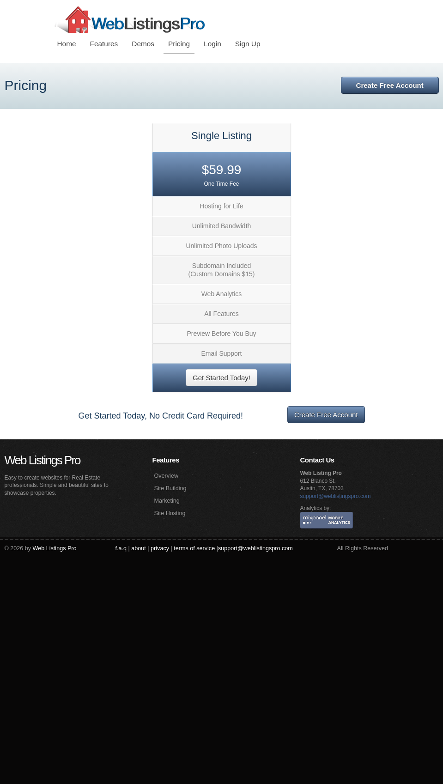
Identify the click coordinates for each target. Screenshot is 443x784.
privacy (160, 548)
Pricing (179, 44)
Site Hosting (170, 513)
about (138, 548)
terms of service (194, 548)
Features (104, 44)
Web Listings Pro (42, 460)
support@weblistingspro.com (335, 496)
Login (212, 44)
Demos (143, 44)
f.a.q (121, 548)
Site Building (170, 488)
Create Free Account (390, 85)
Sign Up (248, 44)
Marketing (167, 501)
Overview (166, 476)
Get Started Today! (221, 378)
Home (66, 44)
